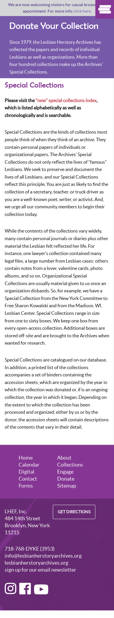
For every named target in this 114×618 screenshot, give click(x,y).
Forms (26, 486)
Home (26, 458)
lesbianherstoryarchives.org (36, 563)
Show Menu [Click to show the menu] (104, 9)
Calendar (29, 465)
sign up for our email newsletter (40, 570)
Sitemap (66, 486)
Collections (70, 465)
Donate (65, 479)
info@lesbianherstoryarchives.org (43, 556)
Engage (65, 472)
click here (82, 11)
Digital (26, 472)
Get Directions (74, 512)
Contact (28, 479)
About (64, 458)
